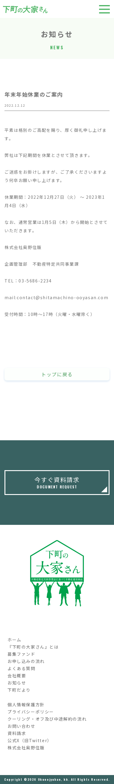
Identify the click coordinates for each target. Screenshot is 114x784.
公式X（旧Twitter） (29, 740)
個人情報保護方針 (26, 704)
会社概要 (16, 675)
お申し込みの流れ (26, 661)
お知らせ (16, 683)
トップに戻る (57, 374)
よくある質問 (21, 668)
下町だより (19, 690)
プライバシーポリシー (30, 712)
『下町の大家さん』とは (33, 647)
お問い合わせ (21, 726)
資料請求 (16, 733)
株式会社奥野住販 (26, 748)
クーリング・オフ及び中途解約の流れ (47, 719)
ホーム (14, 640)
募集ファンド (21, 654)
